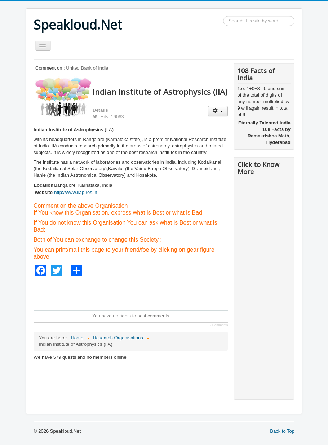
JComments (219, 325)
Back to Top (282, 431)
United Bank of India (87, 68)
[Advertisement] (165, 292)
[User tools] (218, 111)
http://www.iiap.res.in (75, 192)
